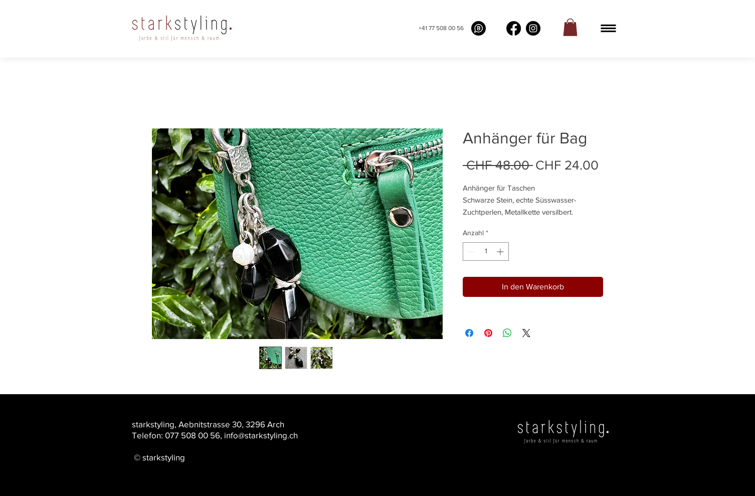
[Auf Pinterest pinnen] (488, 333)
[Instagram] (533, 28)
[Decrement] (470, 251)
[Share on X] (526, 333)
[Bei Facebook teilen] (469, 333)
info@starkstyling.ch (261, 435)
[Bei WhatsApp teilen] (507, 333)
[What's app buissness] (478, 28)
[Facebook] (513, 28)
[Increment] (501, 251)
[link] (570, 27)
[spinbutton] (486, 251)
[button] (608, 28)
